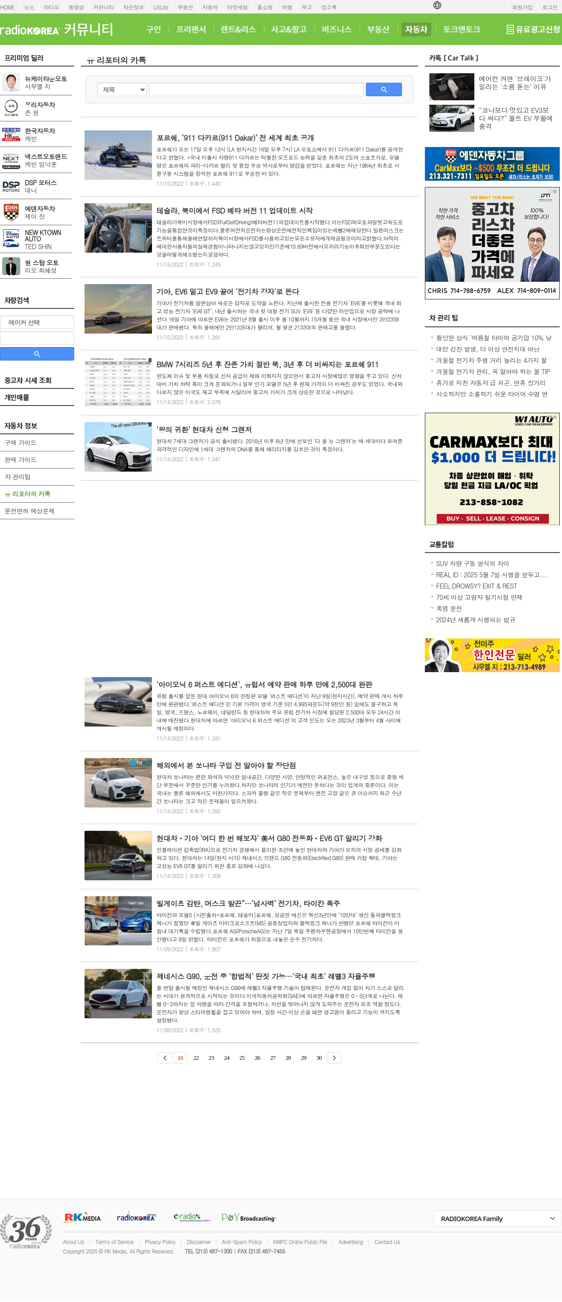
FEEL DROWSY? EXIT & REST (476, 585)
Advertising (351, 1241)
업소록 (329, 7)
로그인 (550, 7)
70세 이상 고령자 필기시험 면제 (479, 597)
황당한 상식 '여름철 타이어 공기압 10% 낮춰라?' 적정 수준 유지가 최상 (493, 342)
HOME (7, 7)
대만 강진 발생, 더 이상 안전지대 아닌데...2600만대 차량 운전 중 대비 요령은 (490, 353)
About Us (73, 1241)
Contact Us (387, 1241)
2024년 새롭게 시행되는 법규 (475, 619)
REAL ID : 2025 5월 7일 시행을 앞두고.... (492, 574)
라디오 (51, 7)
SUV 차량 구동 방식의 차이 (472, 563)
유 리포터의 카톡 (27, 493)
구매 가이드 (20, 442)
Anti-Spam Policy (242, 1241)
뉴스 (29, 7)
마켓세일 (237, 7)
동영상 (76, 7)
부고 (307, 7)
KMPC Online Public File (300, 1241)
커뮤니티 (104, 7)
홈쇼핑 (264, 7)
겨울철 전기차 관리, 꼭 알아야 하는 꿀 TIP (493, 371)
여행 (287, 7)
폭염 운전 (449, 608)
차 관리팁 (17, 476)
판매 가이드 (20, 459)
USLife (160, 7)
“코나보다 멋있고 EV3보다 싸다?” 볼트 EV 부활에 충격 (516, 118)
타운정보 (133, 7)
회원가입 (522, 7)
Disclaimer (198, 1241)
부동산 (185, 7)
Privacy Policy (160, 1241)
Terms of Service (114, 1241)
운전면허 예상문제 (29, 510)
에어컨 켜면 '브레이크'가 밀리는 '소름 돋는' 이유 (515, 82)
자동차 (210, 7)
